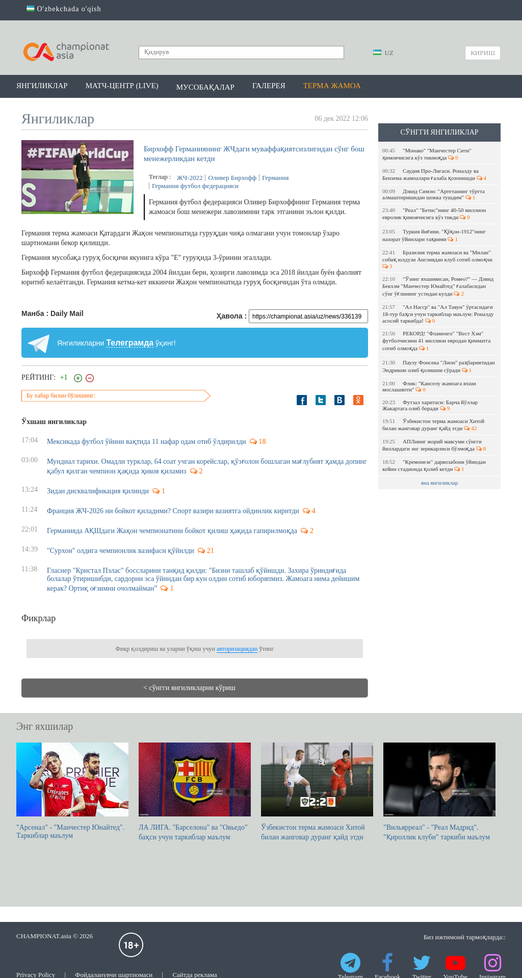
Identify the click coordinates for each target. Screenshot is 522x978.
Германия (275, 177)
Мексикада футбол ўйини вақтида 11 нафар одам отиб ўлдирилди (146, 441)
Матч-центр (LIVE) (122, 86)
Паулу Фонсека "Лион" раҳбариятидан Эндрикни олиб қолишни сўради (438, 366)
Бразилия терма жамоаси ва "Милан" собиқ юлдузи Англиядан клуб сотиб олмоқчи (438, 259)
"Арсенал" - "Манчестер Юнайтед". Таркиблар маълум (72, 791)
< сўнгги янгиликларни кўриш (189, 688)
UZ (383, 53)
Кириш (483, 53)
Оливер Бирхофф (232, 177)
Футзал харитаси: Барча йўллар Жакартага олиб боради (430, 405)
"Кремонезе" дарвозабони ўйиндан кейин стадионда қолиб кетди (434, 465)
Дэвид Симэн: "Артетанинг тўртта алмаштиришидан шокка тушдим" (433, 194)
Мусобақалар (205, 87)
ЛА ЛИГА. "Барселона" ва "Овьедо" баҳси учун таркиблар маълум (195, 792)
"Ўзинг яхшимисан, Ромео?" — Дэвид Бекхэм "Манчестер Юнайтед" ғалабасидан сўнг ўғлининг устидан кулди (437, 286)
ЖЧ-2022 (189, 177)
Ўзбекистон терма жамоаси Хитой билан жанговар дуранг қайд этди (433, 424)
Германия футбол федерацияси (195, 185)
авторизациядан (237, 648)
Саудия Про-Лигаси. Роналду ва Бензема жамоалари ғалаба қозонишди (434, 174)
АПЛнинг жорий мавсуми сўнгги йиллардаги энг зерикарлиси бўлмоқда (434, 445)
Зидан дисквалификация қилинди (98, 491)
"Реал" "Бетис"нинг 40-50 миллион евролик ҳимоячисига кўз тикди (434, 213)
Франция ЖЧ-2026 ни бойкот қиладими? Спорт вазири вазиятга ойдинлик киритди (173, 511)
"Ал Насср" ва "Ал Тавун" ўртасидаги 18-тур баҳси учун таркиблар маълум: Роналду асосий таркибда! (438, 314)
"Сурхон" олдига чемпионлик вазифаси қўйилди (120, 550)
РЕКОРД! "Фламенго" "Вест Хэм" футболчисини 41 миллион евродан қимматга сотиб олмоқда (436, 340)
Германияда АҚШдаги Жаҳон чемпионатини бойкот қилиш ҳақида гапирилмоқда (172, 531)
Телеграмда (129, 342)
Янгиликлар (42, 86)
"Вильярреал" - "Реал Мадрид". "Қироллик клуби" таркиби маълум (439, 792)
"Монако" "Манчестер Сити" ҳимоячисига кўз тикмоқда (427, 154)
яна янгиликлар (439, 483)
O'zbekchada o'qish (64, 9)
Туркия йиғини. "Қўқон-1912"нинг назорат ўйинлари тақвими (434, 235)
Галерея (268, 86)
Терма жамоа (332, 86)
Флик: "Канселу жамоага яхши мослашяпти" (429, 386)
